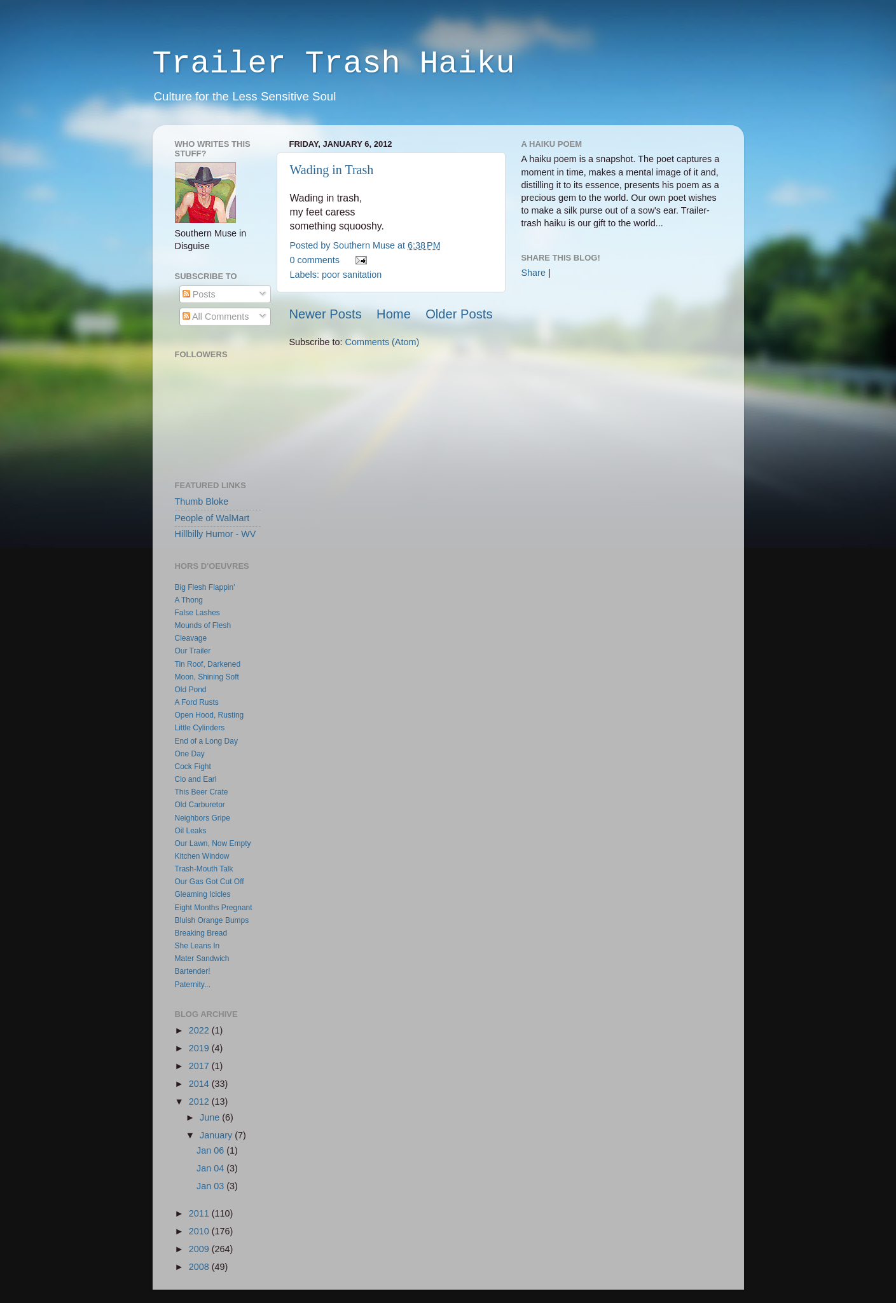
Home (393, 314)
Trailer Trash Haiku (334, 64)
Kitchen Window (202, 856)
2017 (200, 1066)
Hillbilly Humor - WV (215, 534)
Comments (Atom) (382, 342)
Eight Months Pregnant (213, 907)
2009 (200, 1249)
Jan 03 (211, 1186)
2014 (200, 1084)
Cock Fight (193, 766)
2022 (200, 1030)
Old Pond (191, 689)
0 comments (315, 260)
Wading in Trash (332, 170)
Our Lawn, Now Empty (213, 843)
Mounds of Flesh (203, 625)
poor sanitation (352, 274)
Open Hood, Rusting (209, 715)
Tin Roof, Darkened (208, 664)
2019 (200, 1048)
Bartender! (192, 971)
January (217, 1135)
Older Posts (458, 314)
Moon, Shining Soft (207, 676)
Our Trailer (193, 650)
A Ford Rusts (197, 702)
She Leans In (197, 945)
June (211, 1117)
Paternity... (192, 984)
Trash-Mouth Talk (204, 868)
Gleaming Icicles (203, 894)
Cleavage (191, 638)
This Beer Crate (201, 792)
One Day (190, 753)
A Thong (189, 600)
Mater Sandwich (202, 958)
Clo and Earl (196, 779)
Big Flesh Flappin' (205, 587)
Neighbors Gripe (202, 818)
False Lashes (197, 612)
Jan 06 (211, 1150)
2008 (200, 1267)
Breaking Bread (201, 933)
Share (533, 273)
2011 (200, 1213)
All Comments (216, 316)
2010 (200, 1231)
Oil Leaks (191, 830)
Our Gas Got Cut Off (209, 881)
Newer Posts (325, 314)
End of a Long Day (206, 741)
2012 (200, 1101)
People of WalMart (212, 518)
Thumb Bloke (202, 501)
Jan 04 (211, 1168)
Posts (199, 294)
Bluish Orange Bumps (212, 920)
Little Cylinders (200, 727)
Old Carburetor (200, 804)
